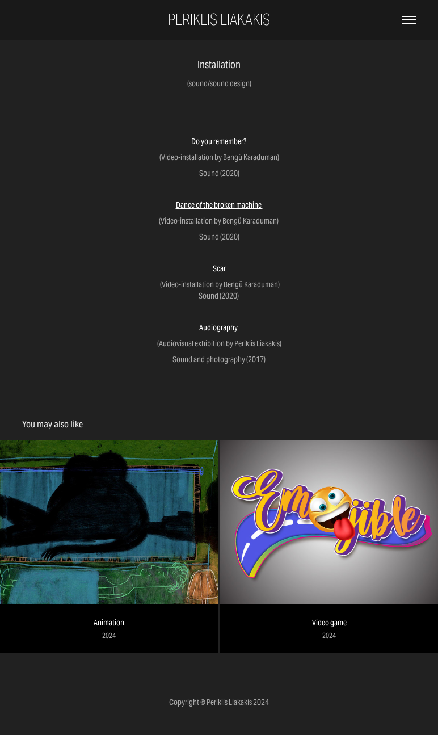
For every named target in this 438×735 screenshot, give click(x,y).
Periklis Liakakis (219, 20)
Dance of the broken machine (219, 205)
